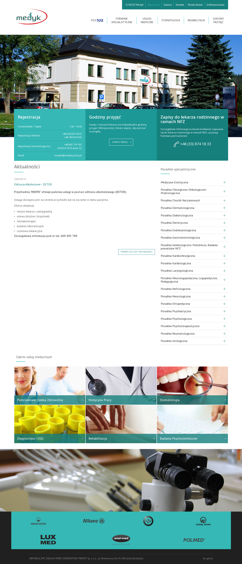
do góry (208, 558)
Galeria (168, 4)
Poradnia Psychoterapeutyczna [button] (180, 326)
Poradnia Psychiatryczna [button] (176, 311)
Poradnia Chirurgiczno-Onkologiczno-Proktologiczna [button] (184, 191)
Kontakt (180, 4)
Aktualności (153, 4)
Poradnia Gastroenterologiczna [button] (180, 237)
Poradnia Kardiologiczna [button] (176, 263)
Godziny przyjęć (218, 20)
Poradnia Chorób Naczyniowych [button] (180, 200)
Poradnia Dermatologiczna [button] (177, 208)
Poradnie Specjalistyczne (121, 20)
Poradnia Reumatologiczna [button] (178, 333)
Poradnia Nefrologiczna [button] (175, 289)
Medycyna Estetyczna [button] (174, 182)
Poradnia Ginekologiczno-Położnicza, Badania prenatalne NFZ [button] (189, 246)
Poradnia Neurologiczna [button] (176, 296)
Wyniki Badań (195, 4)
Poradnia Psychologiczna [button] (176, 319)
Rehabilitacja (196, 20)
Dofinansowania (215, 4)
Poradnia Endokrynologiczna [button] (178, 230)
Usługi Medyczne (147, 20)
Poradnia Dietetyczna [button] (174, 223)
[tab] (194, 182)
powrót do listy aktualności (136, 251)
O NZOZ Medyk (134, 4)
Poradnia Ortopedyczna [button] (175, 303)
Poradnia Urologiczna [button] (174, 341)
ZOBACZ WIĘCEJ (119, 142)
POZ (97, 20)
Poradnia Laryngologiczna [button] (177, 270)
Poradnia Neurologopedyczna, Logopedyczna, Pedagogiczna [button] (189, 279)
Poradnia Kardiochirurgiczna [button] (178, 256)
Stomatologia (170, 20)
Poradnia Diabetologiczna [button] (177, 215)
